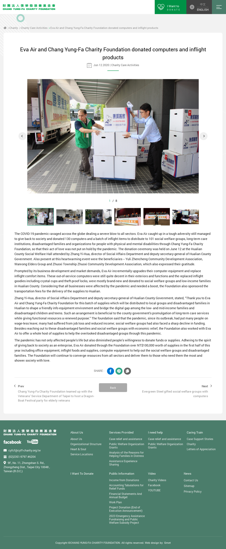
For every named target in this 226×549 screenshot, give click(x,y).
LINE (119, 371)
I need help (155, 432)
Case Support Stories (200, 439)
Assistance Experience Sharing (123, 462)
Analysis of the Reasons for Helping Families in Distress (126, 454)
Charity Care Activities (34, 28)
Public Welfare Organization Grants (126, 445)
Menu (219, 7)
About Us (76, 432)
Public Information (121, 473)
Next (204, 136)
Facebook (154, 485)
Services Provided (121, 432)
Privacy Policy (193, 491)
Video (152, 473)
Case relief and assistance (125, 439)
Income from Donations (124, 480)
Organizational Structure (85, 444)
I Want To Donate (81, 473)
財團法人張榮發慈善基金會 (29, 7)
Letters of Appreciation (201, 449)
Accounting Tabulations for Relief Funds (126, 486)
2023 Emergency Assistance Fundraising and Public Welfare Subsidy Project (127, 519)
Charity (13, 28)
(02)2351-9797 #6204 (22, 456)
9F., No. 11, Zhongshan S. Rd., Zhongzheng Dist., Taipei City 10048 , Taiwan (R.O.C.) (27, 467)
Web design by (154, 542)
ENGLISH (202, 9)
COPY (127, 371)
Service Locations (81, 454)
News (187, 473)
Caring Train (195, 432)
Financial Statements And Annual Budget (125, 495)
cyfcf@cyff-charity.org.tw (24, 450)
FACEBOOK (110, 371)
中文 (203, 4)
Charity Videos (157, 480)
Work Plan (115, 502)
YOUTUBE (154, 490)
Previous (22, 136)
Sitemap (189, 486)
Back (113, 387)
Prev (54, 393)
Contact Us (191, 480)
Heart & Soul (78, 449)
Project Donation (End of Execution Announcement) (125, 509)
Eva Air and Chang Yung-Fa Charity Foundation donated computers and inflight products (104, 28)
